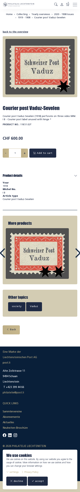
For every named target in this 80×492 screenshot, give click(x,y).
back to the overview (15, 31)
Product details (12, 176)
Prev (10, 256)
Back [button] (11, 329)
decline (16, 481)
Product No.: (11, 124)
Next (69, 256)
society (17, 306)
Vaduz (34, 306)
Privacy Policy (29, 472)
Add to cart (42, 153)
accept (38, 481)
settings (12, 472)
